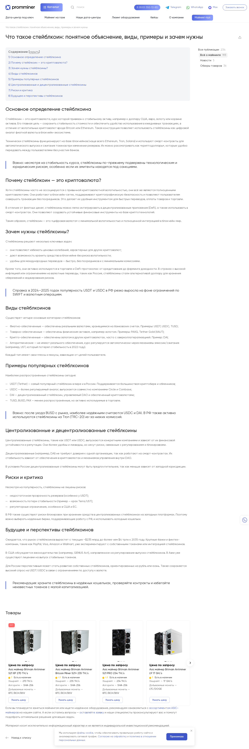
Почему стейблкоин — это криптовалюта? (37, 62)
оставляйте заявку (92, 712)
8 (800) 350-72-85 (147, 7)
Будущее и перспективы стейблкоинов (35, 96)
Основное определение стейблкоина (34, 57)
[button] (190, 662)
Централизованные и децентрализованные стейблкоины (47, 85)
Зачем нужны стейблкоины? (28, 68)
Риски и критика (20, 90)
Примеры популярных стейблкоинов (33, 79)
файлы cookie (85, 733)
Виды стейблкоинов (22, 73)
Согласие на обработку (112, 736)
